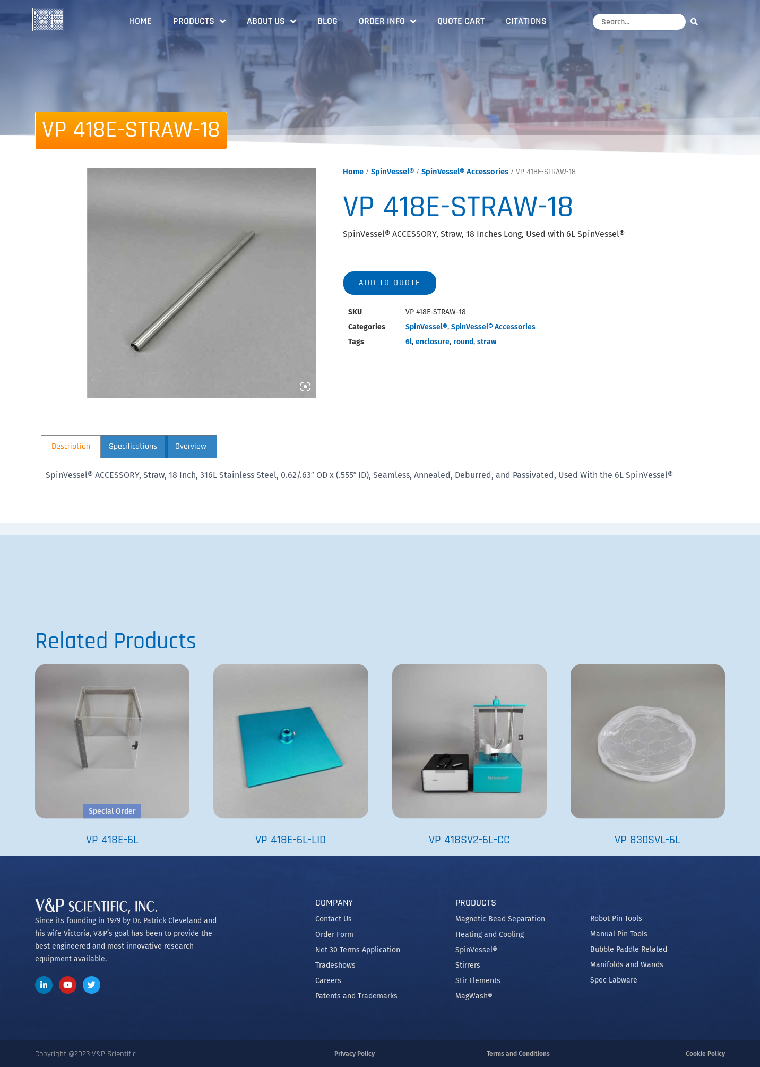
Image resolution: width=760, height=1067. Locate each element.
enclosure (433, 341)
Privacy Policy (354, 1053)
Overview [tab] (190, 446)
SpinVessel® (392, 171)
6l (408, 341)
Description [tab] (70, 446)
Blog (327, 21)
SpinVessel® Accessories (464, 171)
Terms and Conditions (518, 1053)
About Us (271, 21)
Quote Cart (461, 21)
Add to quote (390, 282)
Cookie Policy (705, 1053)
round (463, 341)
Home (140, 21)
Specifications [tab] (133, 446)
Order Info (387, 21)
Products (199, 21)
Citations (526, 21)
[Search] (697, 21)
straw (486, 341)
